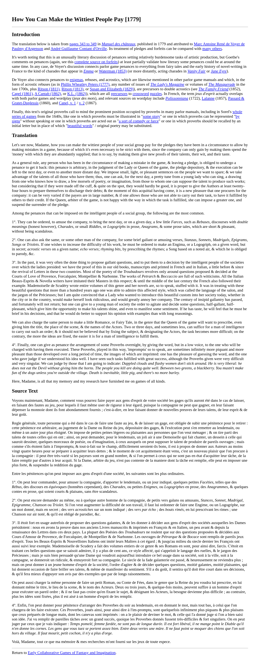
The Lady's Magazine (167, 84)
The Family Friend (213, 89)
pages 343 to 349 (82, 44)
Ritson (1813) (72, 89)
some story (151, 116)
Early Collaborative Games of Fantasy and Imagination (71, 652)
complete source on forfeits (96, 62)
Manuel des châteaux (118, 44)
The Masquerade (221, 84)
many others (212, 48)
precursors (119, 93)
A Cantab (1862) (47, 93)
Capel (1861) (22, 93)
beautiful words (79, 125)
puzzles (156, 93)
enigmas (76, 79)
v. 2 (82, 103)
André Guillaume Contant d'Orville (79, 48)
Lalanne (208, 98)
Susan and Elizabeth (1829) (112, 89)
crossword (141, 93)
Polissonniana (176, 98)
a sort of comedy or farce (139, 121)
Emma (88, 71)
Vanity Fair (197, 71)
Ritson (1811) (48, 89)
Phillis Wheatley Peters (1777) (85, 84)
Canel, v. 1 (67, 103)
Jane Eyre (219, 71)
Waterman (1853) (113, 71)
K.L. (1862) (76, 93)
